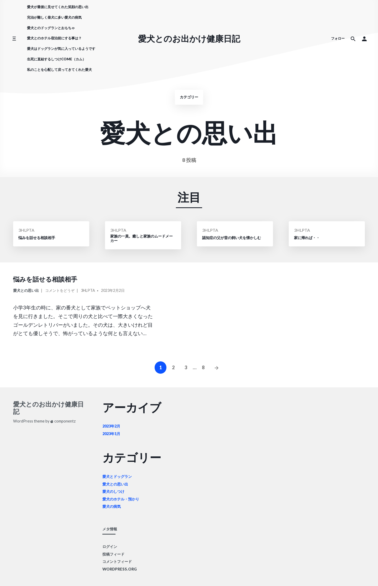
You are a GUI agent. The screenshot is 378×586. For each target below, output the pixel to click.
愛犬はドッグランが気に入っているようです (61, 48)
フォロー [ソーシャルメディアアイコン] (338, 38)
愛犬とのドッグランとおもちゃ (51, 28)
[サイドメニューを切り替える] (14, 39)
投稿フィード (113, 554)
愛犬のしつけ (113, 491)
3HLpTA (26, 230)
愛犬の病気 (111, 506)
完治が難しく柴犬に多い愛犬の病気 (54, 17)
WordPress (23, 421)
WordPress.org (119, 569)
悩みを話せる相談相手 (45, 279)
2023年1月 (111, 433)
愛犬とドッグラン (117, 476)
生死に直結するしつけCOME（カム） (56, 59)
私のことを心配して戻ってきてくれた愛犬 (59, 69)
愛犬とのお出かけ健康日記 (189, 38)
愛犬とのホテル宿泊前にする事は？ (54, 38)
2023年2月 (111, 426)
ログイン (109, 546)
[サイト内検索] (353, 38)
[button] (364, 38)
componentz (63, 421)
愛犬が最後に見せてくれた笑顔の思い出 (57, 7)
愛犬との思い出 (26, 290)
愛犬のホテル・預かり (120, 499)
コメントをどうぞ (60, 291)
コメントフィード (117, 561)
